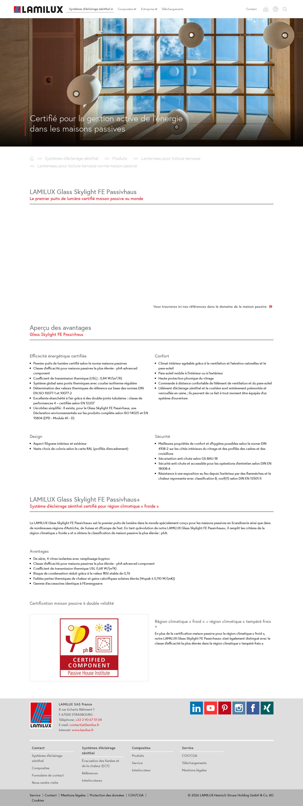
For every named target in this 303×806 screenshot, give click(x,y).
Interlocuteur (141, 770)
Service (137, 763)
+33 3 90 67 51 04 (88, 719)
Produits (138, 755)
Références (90, 773)
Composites (40, 768)
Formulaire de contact (48, 775)
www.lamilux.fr (82, 730)
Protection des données (107, 795)
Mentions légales (194, 770)
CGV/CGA (189, 755)
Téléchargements (194, 763)
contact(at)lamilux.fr (84, 725)
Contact (251, 9)
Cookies (38, 800)
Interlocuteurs (92, 780)
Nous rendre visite (45, 782)
